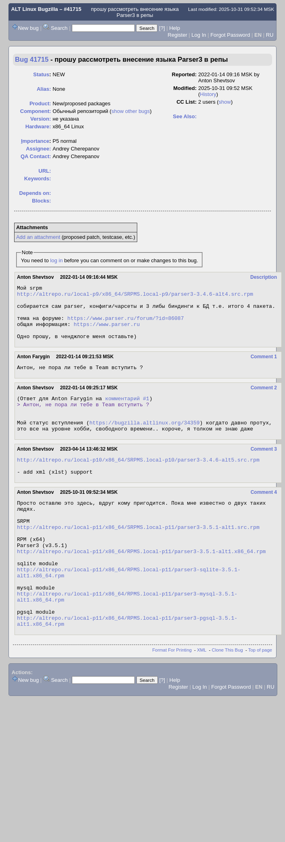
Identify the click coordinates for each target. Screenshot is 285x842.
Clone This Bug (227, 698)
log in (56, 260)
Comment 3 (264, 468)
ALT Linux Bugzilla (34, 9)
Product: (40, 103)
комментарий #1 (127, 411)
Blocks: (41, 201)
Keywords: (37, 179)
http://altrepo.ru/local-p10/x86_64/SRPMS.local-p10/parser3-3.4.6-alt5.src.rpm (138, 480)
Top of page (260, 698)
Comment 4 (264, 515)
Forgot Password (230, 35)
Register (177, 35)
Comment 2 (264, 400)
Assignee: (38, 149)
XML (201, 698)
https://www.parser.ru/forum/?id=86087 (125, 325)
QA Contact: (36, 156)
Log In (198, 35)
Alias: (44, 89)
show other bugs (130, 111)
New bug (28, 28)
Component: (35, 111)
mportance (35, 141)
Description (263, 277)
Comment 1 (264, 367)
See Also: (185, 116)
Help (174, 28)
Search (59, 28)
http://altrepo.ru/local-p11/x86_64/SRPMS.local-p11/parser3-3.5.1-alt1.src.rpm (138, 556)
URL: (44, 171)
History (208, 94)
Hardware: (38, 126)
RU (270, 35)
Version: (40, 119)
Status (41, 74)
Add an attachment (38, 237)
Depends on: (35, 193)
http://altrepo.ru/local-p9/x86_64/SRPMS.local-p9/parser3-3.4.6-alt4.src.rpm (135, 296)
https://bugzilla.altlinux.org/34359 (144, 440)
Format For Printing (172, 698)
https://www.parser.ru (106, 332)
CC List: (186, 102)
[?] (162, 28)
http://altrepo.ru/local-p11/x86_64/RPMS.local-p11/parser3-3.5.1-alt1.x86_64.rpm (141, 585)
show (225, 102)
